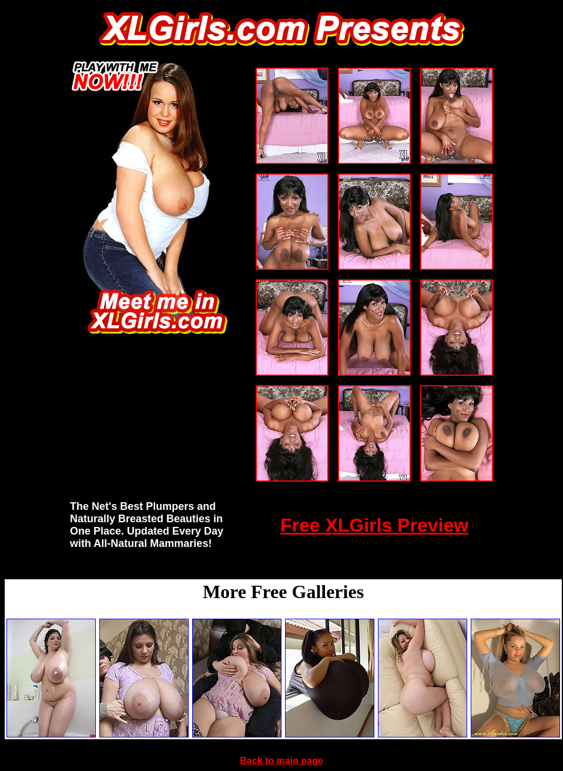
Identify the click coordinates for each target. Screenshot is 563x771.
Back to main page (281, 761)
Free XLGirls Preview (374, 525)
